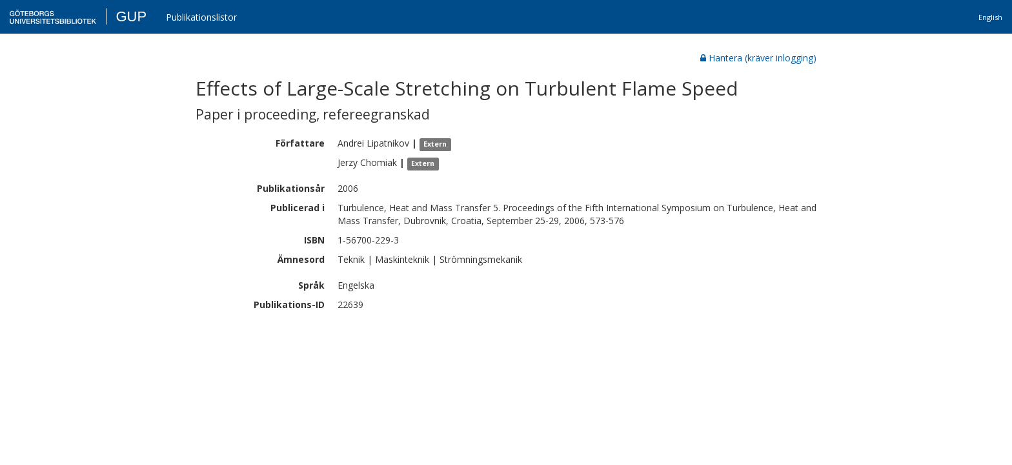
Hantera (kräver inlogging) (758, 58)
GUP (131, 16)
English (990, 17)
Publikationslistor (201, 17)
